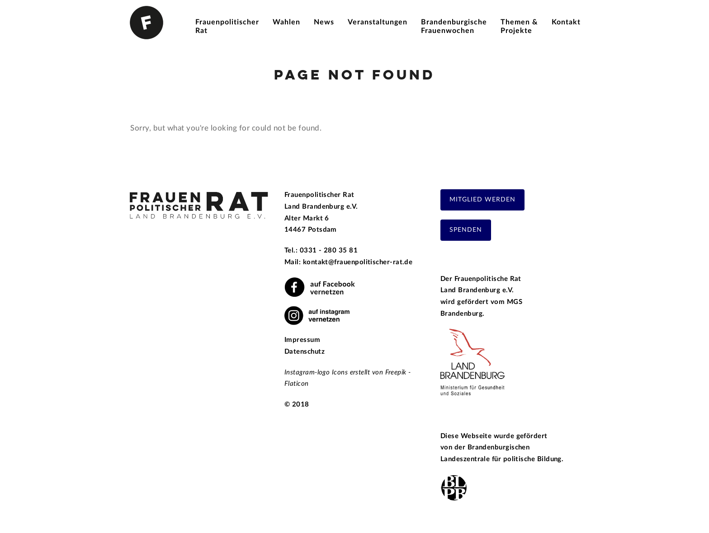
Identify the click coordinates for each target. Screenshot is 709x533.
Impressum (302, 340)
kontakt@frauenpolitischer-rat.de (358, 262)
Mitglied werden (482, 199)
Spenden (465, 230)
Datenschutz (304, 351)
